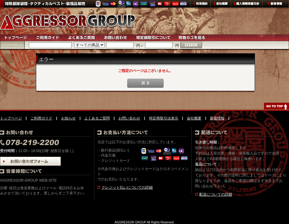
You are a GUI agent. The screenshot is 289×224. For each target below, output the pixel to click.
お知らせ (68, 118)
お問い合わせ (129, 118)
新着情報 (217, 118)
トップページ (11, 118)
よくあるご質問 (97, 118)
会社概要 (194, 118)
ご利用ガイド (41, 118)
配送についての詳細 (215, 194)
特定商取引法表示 (163, 118)
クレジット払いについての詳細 (127, 187)
